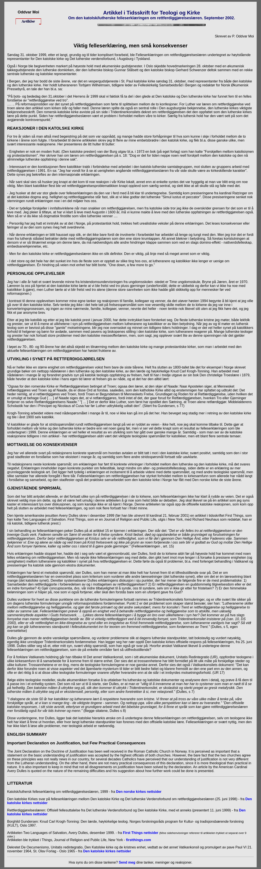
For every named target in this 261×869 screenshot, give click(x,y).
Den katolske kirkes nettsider (107, 851)
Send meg (127, 862)
